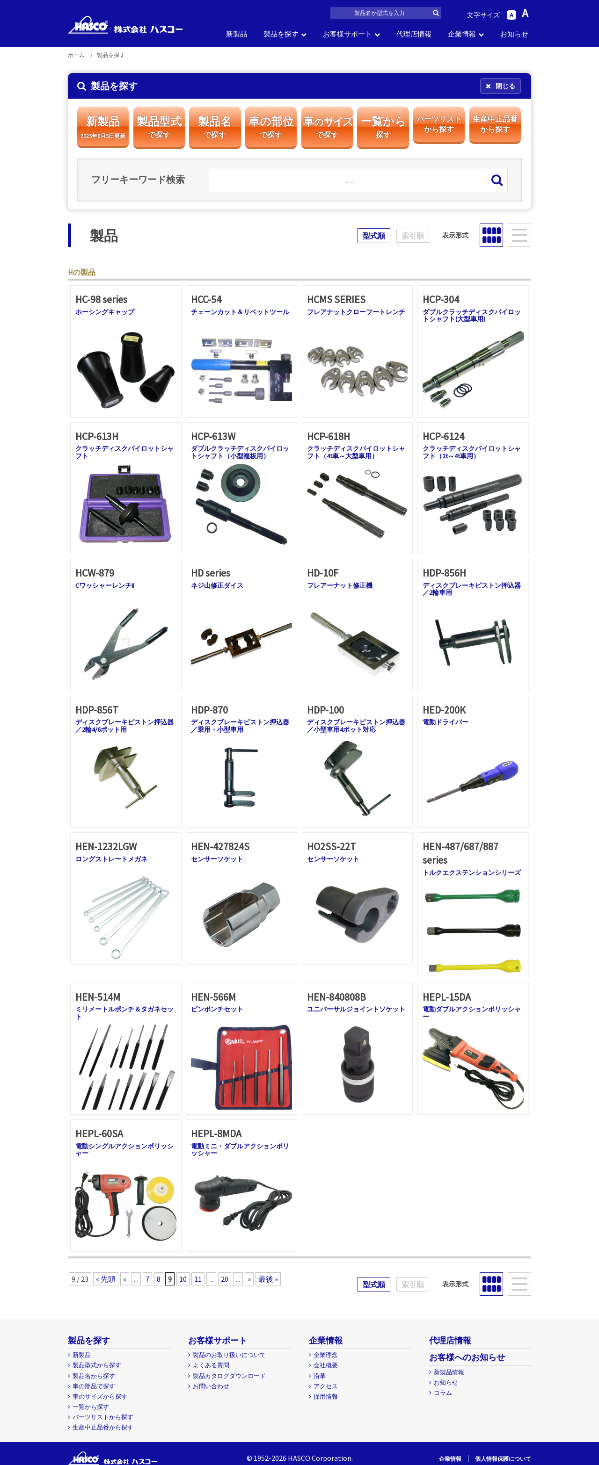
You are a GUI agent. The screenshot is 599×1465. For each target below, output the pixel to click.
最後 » (268, 1279)
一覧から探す (91, 1407)
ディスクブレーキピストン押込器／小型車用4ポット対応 (356, 725)
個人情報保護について (503, 1458)
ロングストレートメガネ (111, 859)
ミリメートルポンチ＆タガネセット (124, 1012)
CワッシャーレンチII (104, 585)
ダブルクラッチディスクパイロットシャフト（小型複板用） (240, 452)
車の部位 (271, 127)
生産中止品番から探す (103, 1427)
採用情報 (326, 1396)
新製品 (236, 33)
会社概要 (326, 1365)
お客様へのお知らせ (467, 1357)
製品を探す (281, 33)
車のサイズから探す (100, 1396)
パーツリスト (439, 124)
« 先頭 (106, 1279)
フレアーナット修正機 (340, 585)
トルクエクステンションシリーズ (472, 872)
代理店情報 (413, 33)
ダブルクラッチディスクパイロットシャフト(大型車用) (472, 315)
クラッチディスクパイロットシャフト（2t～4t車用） (472, 452)
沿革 (320, 1376)
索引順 (413, 235)
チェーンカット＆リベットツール (240, 312)
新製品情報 (449, 1372)
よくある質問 (211, 1365)
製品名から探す (94, 1376)
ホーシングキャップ (104, 312)
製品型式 (159, 127)
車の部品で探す (94, 1386)
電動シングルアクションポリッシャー (124, 1149)
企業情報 (462, 33)
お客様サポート (347, 33)
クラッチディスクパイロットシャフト (124, 452)
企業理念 (326, 1355)
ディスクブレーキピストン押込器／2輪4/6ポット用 (124, 725)
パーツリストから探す (103, 1417)
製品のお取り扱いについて (229, 1355)
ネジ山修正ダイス (217, 585)
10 (183, 1279)
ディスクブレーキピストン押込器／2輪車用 (472, 589)
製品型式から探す (97, 1365)
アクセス (326, 1386)
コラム (443, 1393)
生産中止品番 (495, 124)
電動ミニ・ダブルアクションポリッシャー (240, 1149)
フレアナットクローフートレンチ (356, 312)
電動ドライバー (445, 722)
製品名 (215, 127)
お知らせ (514, 33)
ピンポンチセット (217, 1009)
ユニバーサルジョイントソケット (356, 1009)
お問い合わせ (211, 1386)
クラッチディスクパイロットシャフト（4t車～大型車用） (356, 452)
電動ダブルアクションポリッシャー (472, 1012)
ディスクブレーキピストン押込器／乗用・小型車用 (240, 725)
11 (198, 1279)
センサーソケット (217, 859)
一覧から (383, 127)
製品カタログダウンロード (229, 1376)
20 (224, 1279)
